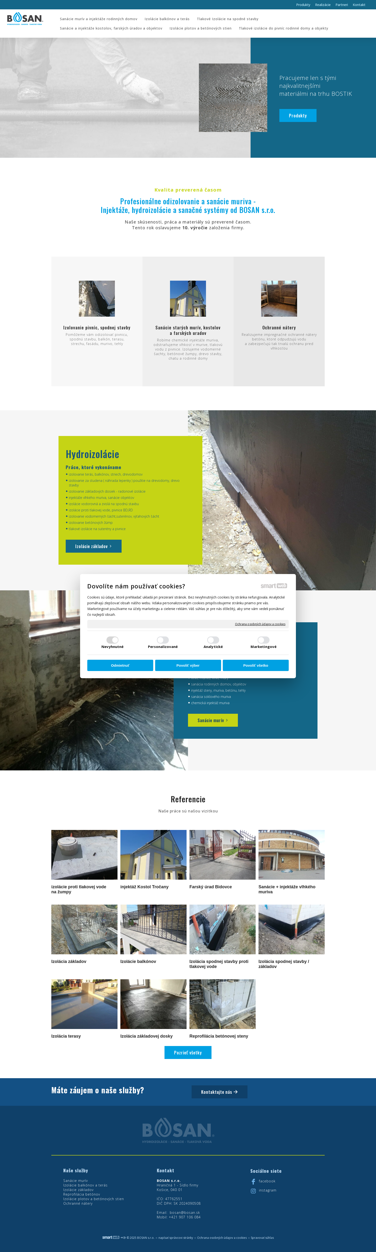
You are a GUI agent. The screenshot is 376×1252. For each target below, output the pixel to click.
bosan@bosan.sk (185, 1212)
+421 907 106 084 (185, 1217)
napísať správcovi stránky (176, 1238)
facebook (267, 1181)
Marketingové (263, 646)
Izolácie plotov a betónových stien (93, 1199)
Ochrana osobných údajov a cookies (260, 624)
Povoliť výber (188, 665)
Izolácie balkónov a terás (85, 1185)
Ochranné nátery (78, 1203)
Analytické (213, 646)
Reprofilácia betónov (81, 1194)
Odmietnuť (120, 665)
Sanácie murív (75, 1180)
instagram (267, 1190)
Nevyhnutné (112, 646)
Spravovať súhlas (262, 1238)
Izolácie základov (78, 1189)
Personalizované (163, 646)
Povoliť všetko (255, 665)
